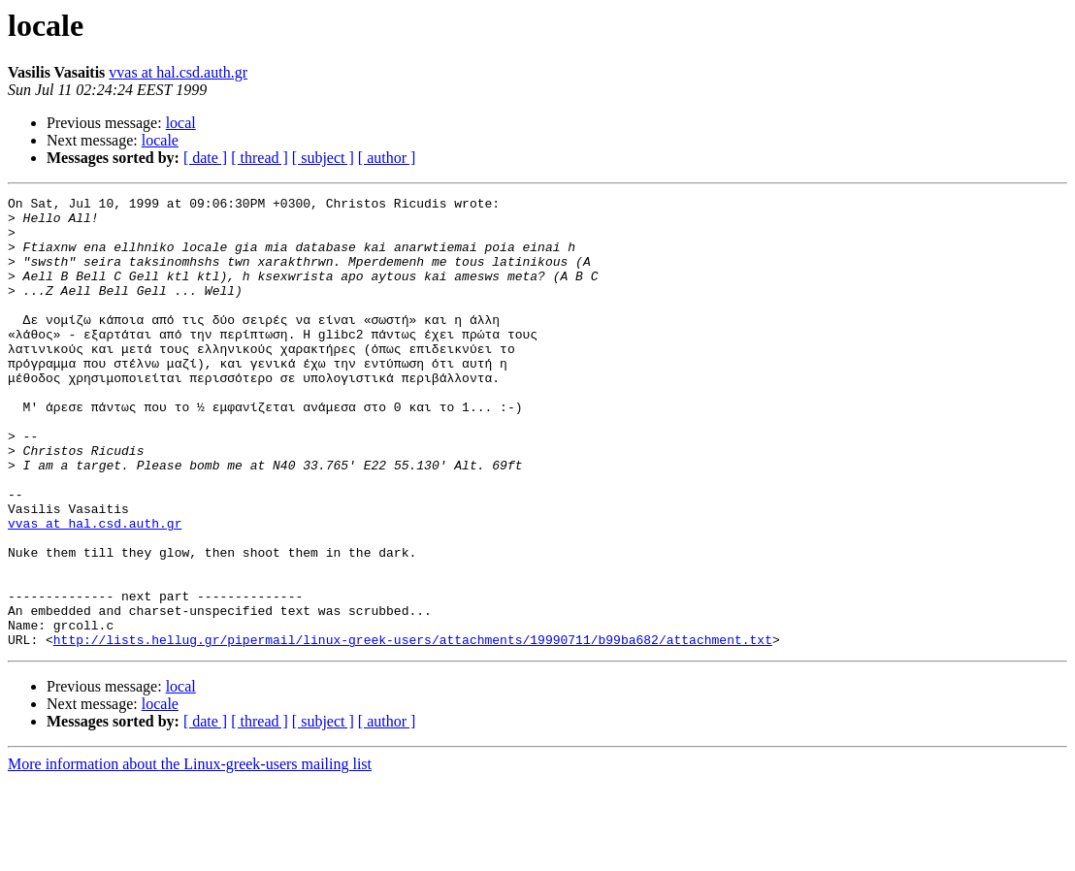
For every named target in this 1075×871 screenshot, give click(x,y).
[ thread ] (259, 157)
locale (160, 140)
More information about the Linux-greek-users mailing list (190, 854)
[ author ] (387, 157)
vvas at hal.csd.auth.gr (178, 72)
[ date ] (205, 157)
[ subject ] (323, 157)
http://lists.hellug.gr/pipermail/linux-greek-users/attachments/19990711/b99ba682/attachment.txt (412, 729)
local (181, 122)
